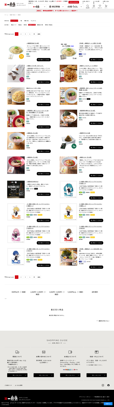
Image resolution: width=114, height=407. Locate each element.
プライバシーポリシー (85, 397)
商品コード (13, 25)
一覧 (21, 20)
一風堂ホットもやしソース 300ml (88, 66)
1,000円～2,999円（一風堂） (38, 293)
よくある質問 (18, 385)
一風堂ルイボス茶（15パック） (35, 66)
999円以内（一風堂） (19, 292)
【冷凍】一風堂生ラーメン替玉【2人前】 (90, 43)
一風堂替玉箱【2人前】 (32, 43)
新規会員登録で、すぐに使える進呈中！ (60, 11)
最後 (39, 34)
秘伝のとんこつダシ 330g (33, 88)
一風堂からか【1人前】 (85, 157)
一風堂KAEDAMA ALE (32, 181)
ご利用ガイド (8, 385)
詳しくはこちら (17, 375)
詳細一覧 (26, 20)
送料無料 (95, 292)
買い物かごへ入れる (43, 59)
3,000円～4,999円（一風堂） (57, 293)
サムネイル (33, 20)
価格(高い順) (40, 25)
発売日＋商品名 (48, 25)
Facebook (108, 385)
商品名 (20, 25)
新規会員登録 (74, 2)
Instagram (103, 385)
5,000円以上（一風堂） (76, 292)
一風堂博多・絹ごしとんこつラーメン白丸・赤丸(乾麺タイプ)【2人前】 (37, 111)
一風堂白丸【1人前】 (32, 133)
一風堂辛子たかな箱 (84, 133)
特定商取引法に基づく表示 (102, 397)
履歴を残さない (104, 321)
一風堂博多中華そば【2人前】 (87, 110)
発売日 (25, 25)
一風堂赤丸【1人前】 (32, 157)
